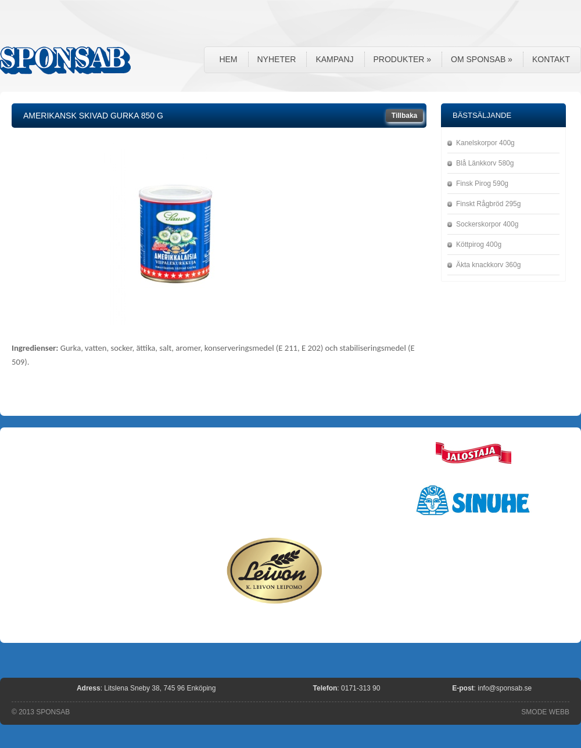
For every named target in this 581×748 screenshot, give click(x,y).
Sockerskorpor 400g (487, 224)
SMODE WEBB (545, 712)
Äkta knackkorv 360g (488, 265)
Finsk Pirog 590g (482, 183)
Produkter (403, 59)
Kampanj (334, 59)
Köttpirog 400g (478, 244)
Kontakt (551, 59)
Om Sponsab (481, 59)
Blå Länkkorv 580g (485, 163)
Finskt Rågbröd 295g (488, 204)
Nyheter (276, 59)
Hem (228, 59)
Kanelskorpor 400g (485, 143)
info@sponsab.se (505, 688)
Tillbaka (404, 116)
